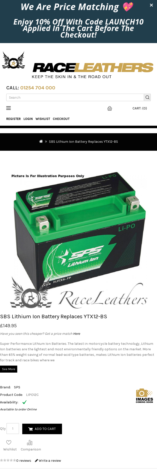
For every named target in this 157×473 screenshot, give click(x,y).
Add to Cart (45, 429)
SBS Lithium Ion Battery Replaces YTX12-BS (83, 141)
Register (13, 119)
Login (28, 119)
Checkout (61, 119)
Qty (3, 428)
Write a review (48, 460)
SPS (17, 387)
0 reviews (24, 460)
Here (76, 334)
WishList (43, 119)
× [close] (151, 4)
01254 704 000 (37, 88)
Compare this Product (29, 442)
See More (8, 369)
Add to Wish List (8, 442)
